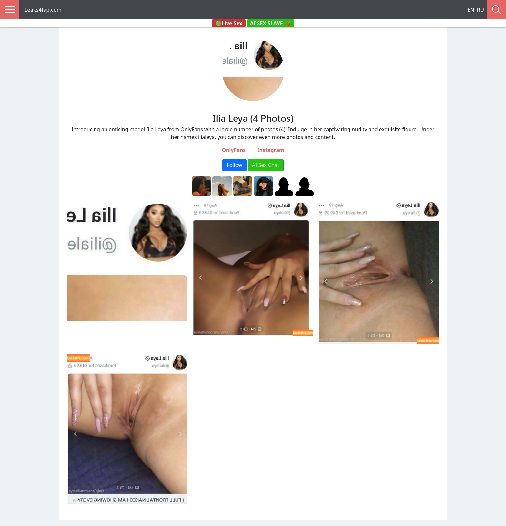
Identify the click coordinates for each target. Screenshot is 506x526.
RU (480, 9)
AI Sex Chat (265, 165)
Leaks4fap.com (43, 9)
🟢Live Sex (228, 23)
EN (470, 9)
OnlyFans (234, 149)
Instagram (270, 149)
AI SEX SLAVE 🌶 (270, 23)
